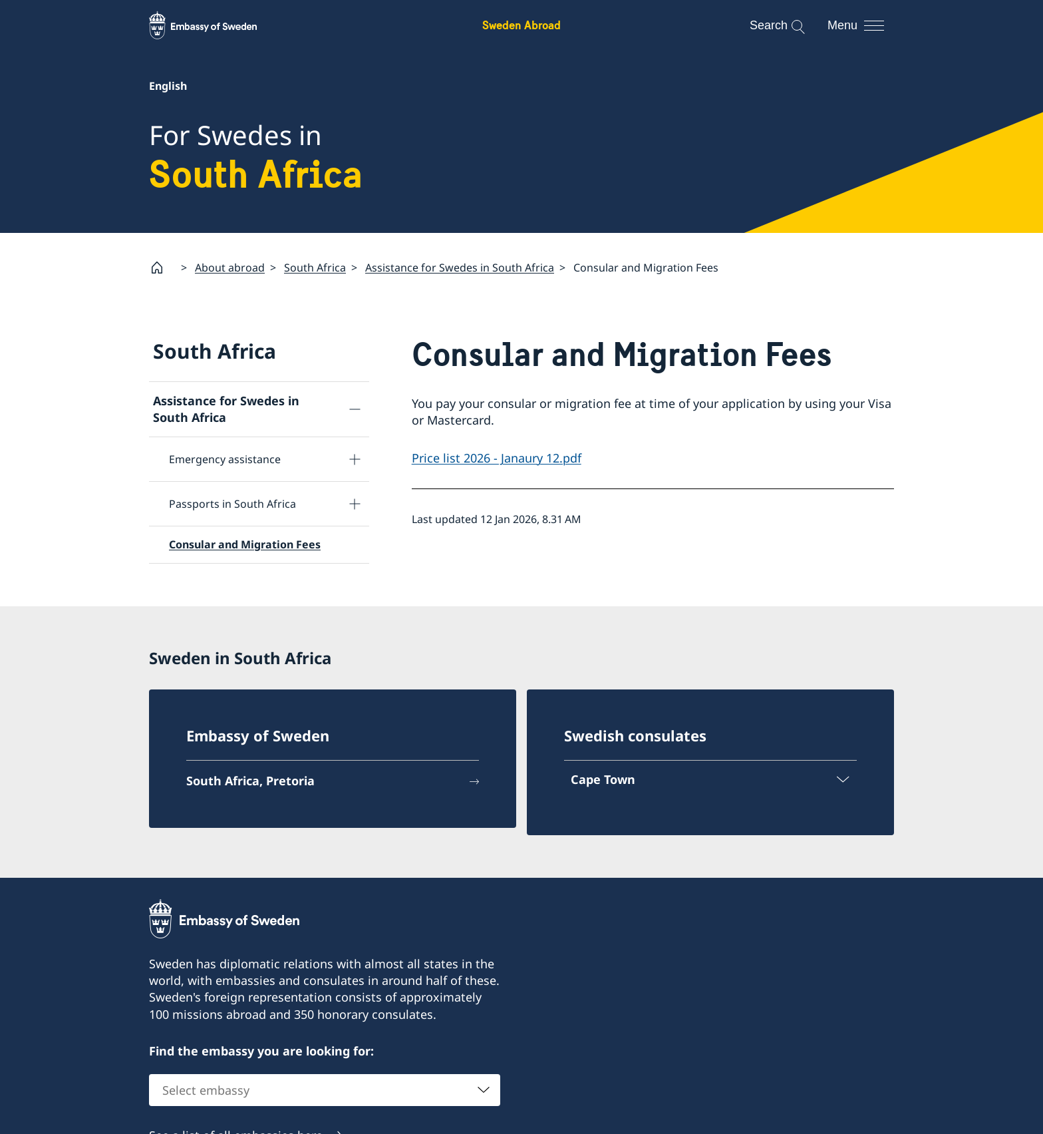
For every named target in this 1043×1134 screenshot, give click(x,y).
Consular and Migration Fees (245, 545)
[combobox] (324, 1091)
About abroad (230, 267)
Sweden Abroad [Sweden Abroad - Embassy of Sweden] (521, 25)
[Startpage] (162, 267)
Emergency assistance (225, 460)
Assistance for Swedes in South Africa (459, 267)
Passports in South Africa (232, 504)
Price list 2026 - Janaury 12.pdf (496, 459)
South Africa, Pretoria (250, 781)
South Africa (315, 267)
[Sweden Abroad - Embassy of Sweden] (215, 25)
